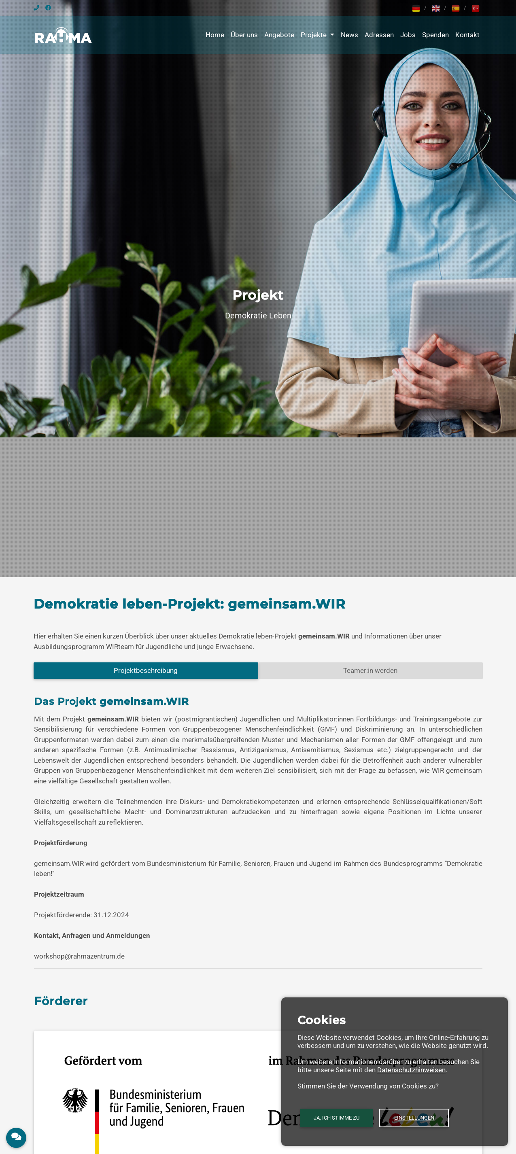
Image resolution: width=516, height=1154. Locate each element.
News (349, 35)
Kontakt (467, 35)
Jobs (408, 35)
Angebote (279, 35)
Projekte (314, 35)
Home (215, 35)
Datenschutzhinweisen (411, 1070)
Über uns (244, 35)
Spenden (435, 35)
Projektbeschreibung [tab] (146, 670)
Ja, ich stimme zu (336, 1118)
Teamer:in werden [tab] (370, 670)
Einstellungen (414, 1118)
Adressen (379, 35)
